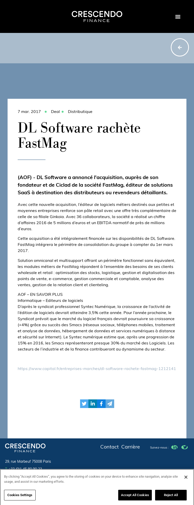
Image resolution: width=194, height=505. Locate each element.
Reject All (171, 497)
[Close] (185, 478)
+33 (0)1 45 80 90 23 (23, 469)
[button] (178, 16)
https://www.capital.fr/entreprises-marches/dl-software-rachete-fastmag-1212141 (97, 369)
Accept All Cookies (135, 497)
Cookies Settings (19, 497)
